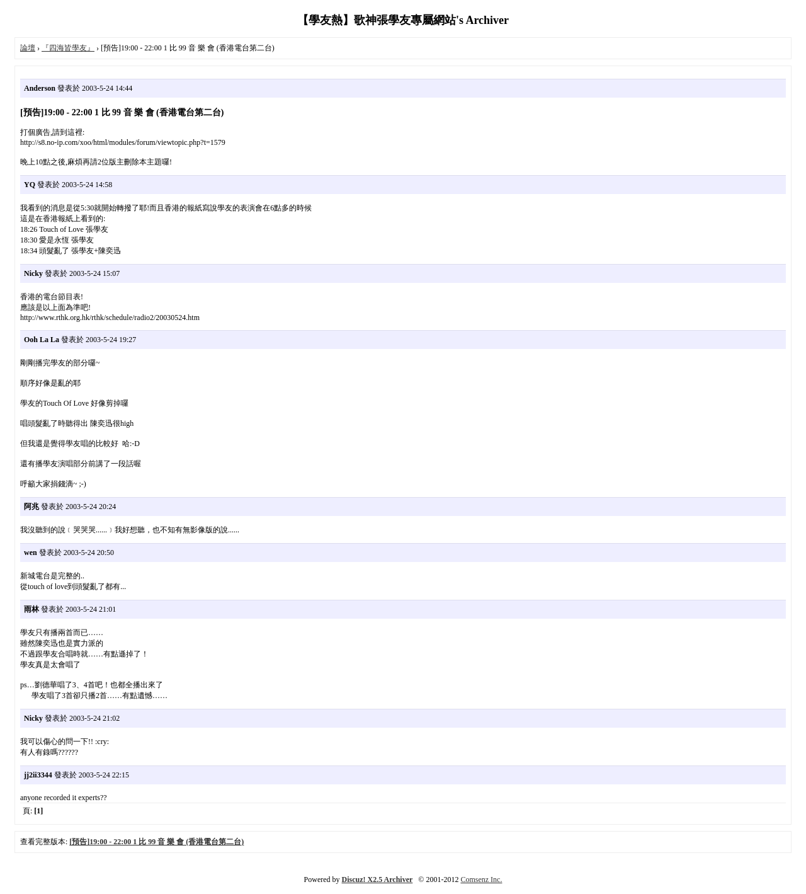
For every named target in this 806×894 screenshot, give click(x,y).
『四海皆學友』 (68, 47)
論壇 (27, 47)
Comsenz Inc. (481, 879)
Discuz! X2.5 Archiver (377, 879)
